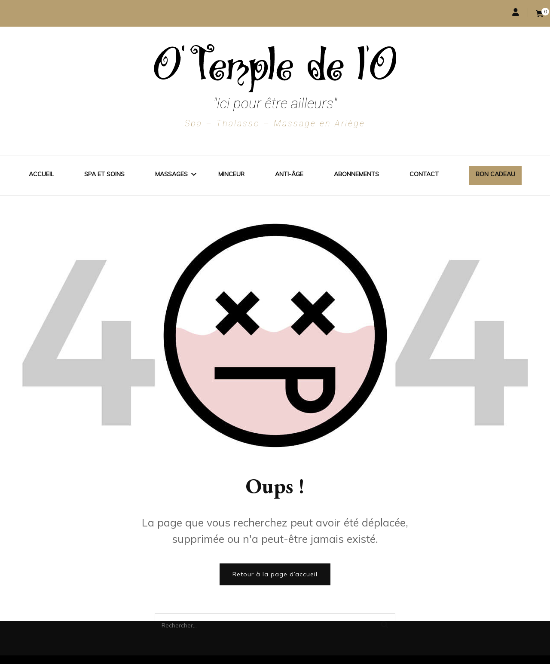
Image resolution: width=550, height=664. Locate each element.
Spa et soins (104, 174)
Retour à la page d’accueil (275, 574)
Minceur (231, 174)
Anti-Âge (289, 174)
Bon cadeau (495, 174)
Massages (171, 174)
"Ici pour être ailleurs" (275, 103)
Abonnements (356, 174)
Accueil (41, 174)
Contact (424, 174)
